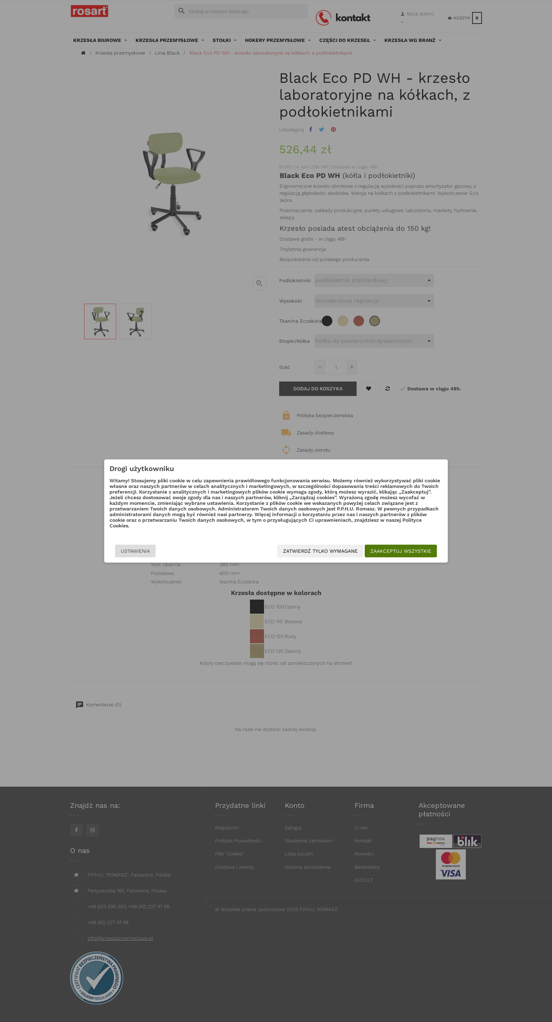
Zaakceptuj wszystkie (400, 551)
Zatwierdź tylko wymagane (320, 551)
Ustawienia (135, 551)
